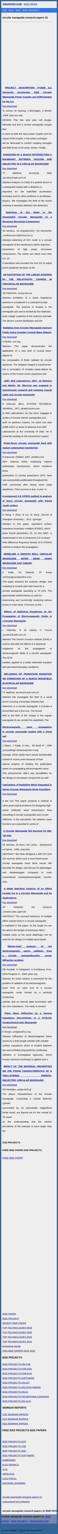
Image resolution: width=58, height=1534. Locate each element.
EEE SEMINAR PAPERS (15, 1423)
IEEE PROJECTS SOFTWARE (18, 1378)
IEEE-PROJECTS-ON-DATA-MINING (21, 1387)
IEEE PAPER (30, 4)
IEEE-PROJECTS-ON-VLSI (16, 1401)
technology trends (11, 1346)
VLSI (4, 1469)
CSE (4, 10)
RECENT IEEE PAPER (14, 1323)
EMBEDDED (8, 1460)
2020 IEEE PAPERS (12, 1351)
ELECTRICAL (9, 1478)
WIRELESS (8, 1474)
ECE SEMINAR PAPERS (15, 1419)
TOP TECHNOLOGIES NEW (17, 1327)
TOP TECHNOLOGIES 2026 (17, 1332)
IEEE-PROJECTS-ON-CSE (16, 1364)
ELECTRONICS (10, 1464)
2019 (26, 1351)
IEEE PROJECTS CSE (14, 1446)
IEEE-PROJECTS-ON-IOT (16, 1382)
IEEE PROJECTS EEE (14, 1451)
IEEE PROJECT (31, 10)
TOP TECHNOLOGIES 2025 (17, 1337)
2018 (32, 1351)
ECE (11, 10)
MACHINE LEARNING (14, 1483)
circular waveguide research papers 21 (22, 1497)
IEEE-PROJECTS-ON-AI (15, 1392)
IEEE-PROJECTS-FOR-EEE (17, 1369)
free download (27, 96)
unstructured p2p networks (16, 1501)
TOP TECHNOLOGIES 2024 (17, 1341)
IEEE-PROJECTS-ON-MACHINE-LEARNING (25, 1396)
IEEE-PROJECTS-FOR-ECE (17, 1373)
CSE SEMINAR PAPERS (15, 1414)
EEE (18, 10)
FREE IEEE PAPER (12, 1158)
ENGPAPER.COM (39, 1521)
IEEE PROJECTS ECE (14, 1441)
